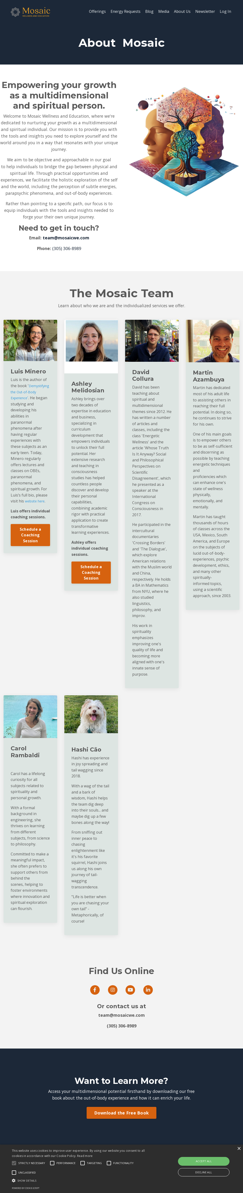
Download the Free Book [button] (121, 1129)
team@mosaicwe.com (66, 247)
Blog (149, 11)
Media (163, 11)
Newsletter (205, 11)
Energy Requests (125, 11)
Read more (85, 1156)
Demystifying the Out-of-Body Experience (26, 407)
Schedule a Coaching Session (30, 550)
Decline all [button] (203, 1172)
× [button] (239, 1149)
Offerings (97, 11)
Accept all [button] (204, 1161)
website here (36, 516)
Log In (225, 11)
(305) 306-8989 (66, 257)
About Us (182, 11)
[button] (83, 1180)
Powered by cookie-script (25, 1188)
